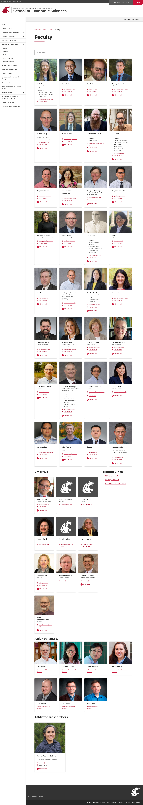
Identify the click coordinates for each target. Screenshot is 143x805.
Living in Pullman (8, 102)
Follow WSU (136, 802)
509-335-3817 (119, 155)
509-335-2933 (94, 350)
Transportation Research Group (10, 78)
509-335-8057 (94, 91)
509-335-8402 (44, 394)
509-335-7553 (94, 307)
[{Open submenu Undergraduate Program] (23, 33)
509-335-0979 (44, 144)
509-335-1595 (44, 507)
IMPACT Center (7, 73)
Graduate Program (8, 36)
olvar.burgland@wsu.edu (45, 670)
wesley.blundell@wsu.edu (122, 89)
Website (40, 672)
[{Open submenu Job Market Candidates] (23, 44)
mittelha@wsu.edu (120, 347)
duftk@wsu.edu (88, 504)
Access (114, 802)
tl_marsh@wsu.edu (45, 349)
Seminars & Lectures (9, 83)
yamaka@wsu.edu (67, 581)
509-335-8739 (119, 300)
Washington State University (11, 1)
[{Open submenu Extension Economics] (23, 69)
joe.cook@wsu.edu (120, 153)
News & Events (7, 92)
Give (138, 2)
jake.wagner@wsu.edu (71, 454)
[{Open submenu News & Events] (23, 93)
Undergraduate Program (10, 32)
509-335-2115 (68, 456)
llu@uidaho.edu (92, 670)
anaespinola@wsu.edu (71, 198)
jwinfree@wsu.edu (93, 707)
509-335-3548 (44, 300)
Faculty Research (113, 480)
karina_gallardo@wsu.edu (47, 241)
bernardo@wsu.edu (45, 504)
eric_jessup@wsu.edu (96, 255)
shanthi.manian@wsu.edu (122, 298)
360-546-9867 (44, 101)
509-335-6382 (119, 198)
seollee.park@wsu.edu (121, 392)
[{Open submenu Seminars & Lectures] (23, 83)
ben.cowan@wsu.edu (46, 196)
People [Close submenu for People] (4, 48)
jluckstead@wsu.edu (71, 303)
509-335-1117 (87, 546)
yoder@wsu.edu (119, 457)
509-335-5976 (44, 454)
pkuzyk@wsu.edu (45, 544)
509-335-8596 (119, 459)
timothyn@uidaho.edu (45, 707)
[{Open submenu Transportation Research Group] (23, 78)
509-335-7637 (94, 200)
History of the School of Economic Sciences (10, 97)
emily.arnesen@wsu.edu (47, 99)
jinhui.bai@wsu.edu (70, 89)
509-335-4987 (94, 257)
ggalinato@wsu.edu (120, 196)
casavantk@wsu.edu (67, 504)
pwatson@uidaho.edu (70, 707)
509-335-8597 (44, 351)
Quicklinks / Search (120, 2)
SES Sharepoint (112, 476)
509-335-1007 (119, 91)
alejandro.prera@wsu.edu (47, 452)
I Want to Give (7, 29)
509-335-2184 (44, 198)
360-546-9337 (44, 585)
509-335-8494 (69, 200)
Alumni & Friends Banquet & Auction (11, 87)
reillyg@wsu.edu (44, 583)
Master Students (8, 61)
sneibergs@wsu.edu (70, 409)
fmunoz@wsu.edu (45, 392)
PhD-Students (8, 58)
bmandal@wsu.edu (95, 304)
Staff (4, 55)
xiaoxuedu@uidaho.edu (70, 670)
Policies (120, 802)
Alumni (137, 19)
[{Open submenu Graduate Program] (23, 37)
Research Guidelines (9, 40)
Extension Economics (9, 69)
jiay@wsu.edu (94, 452)
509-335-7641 (69, 243)
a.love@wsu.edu (44, 298)
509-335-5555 (69, 141)
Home (6, 25)
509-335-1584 (119, 243)
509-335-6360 (69, 412)
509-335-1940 (69, 305)
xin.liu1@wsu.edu (119, 241)
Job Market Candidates (10, 44)
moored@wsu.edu (89, 544)
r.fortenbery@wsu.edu (96, 197)
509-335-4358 (69, 91)
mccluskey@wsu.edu (71, 349)
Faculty (5, 51)
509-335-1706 (119, 350)
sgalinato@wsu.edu (45, 762)
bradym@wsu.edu (45, 142)
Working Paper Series (9, 65)
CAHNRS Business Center (116, 484)
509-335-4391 (94, 147)
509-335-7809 (94, 454)
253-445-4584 (44, 243)
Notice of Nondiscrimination (11, 106)
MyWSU (127, 802)
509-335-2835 (69, 351)
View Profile (69, 95)
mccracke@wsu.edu (95, 347)
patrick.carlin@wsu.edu (71, 139)
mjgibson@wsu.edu (70, 241)
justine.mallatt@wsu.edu (120, 670)
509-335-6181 (93, 396)
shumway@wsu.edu (89, 581)
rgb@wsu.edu (94, 89)
